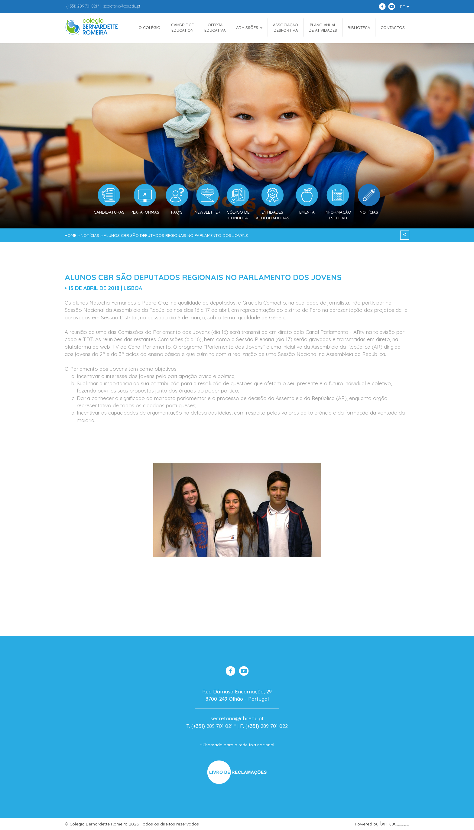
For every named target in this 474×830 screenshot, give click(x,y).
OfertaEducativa (215, 27)
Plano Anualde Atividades (323, 27)
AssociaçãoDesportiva (285, 27)
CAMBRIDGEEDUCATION (182, 27)
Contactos (393, 27)
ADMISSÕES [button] (249, 27)
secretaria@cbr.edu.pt (121, 6)
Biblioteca (359, 27)
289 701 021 (81, 6)
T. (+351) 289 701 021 (209, 726)
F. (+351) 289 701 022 (264, 726)
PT (404, 6)
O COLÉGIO (149, 27)
